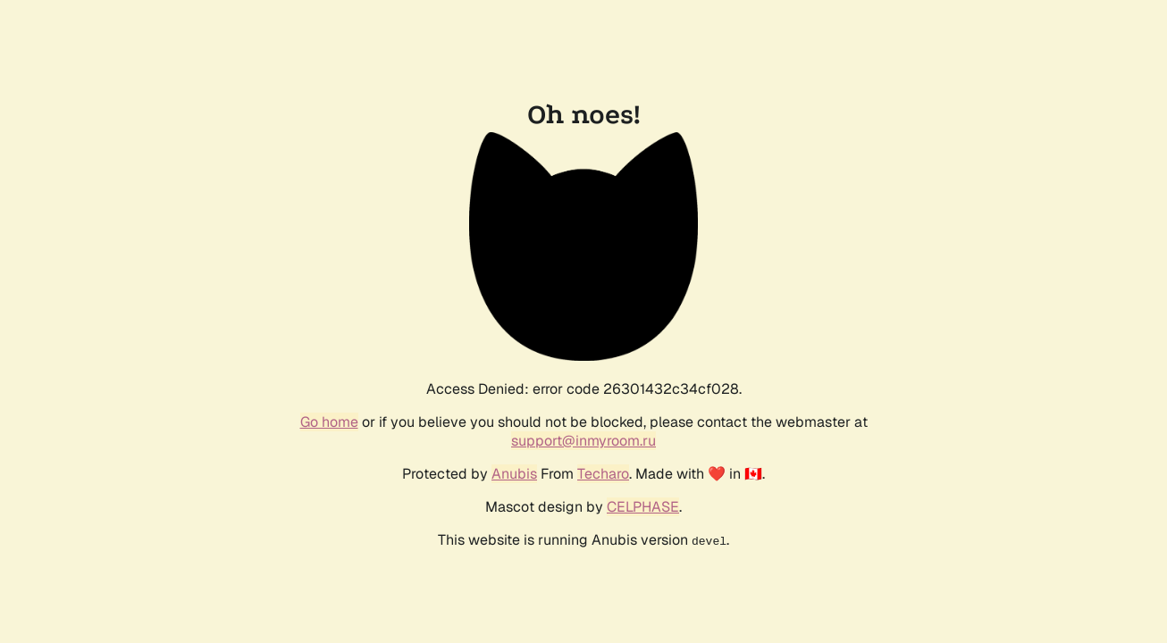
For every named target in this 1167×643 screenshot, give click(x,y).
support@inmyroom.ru (583, 440)
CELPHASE (643, 506)
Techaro (603, 473)
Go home (329, 422)
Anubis (514, 473)
